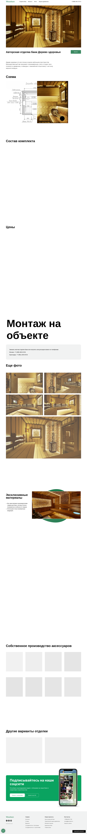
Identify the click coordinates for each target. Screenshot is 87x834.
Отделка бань (22, 1)
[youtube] (11, 820)
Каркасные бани (48, 825)
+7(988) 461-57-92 (76, 1)
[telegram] (9, 820)
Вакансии (27, 823)
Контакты (27, 819)
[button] (76, 52)
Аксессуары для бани (49, 819)
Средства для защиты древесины (52, 821)
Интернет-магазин (49, 823)
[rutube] (7, 820)
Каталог (30, 1)
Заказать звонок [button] (68, 823)
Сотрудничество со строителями (32, 827)
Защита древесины (44, 1)
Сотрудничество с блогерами (32, 825)
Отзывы (27, 821)
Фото (35, 1)
